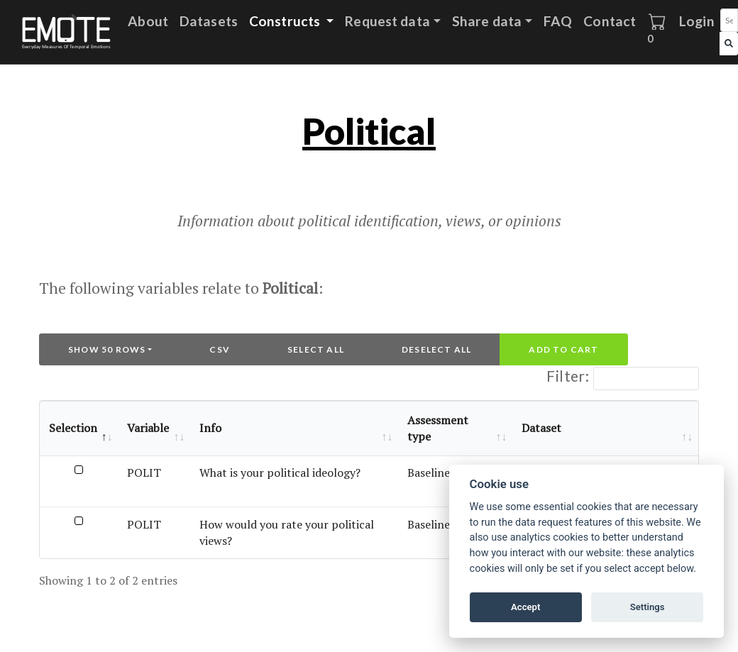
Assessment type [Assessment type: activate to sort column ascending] (437, 428)
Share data (487, 21)
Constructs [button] (286, 21)
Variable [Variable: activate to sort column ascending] (148, 428)
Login (697, 21)
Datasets (209, 21)
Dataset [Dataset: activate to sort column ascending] (541, 428)
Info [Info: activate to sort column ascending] (210, 428)
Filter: (622, 378)
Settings (647, 607)
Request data (387, 21)
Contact (609, 21)
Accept (525, 607)
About (148, 21)
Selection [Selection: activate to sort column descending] (73, 428)
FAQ (558, 21)
